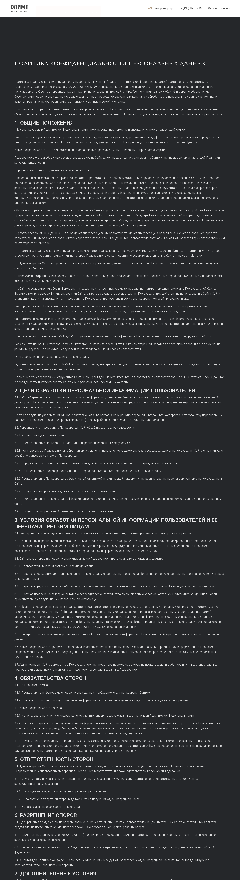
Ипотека (45, 12)
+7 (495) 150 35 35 (190, 8)
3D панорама (68, 12)
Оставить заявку (219, 8)
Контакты (91, 12)
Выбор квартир (160, 8)
